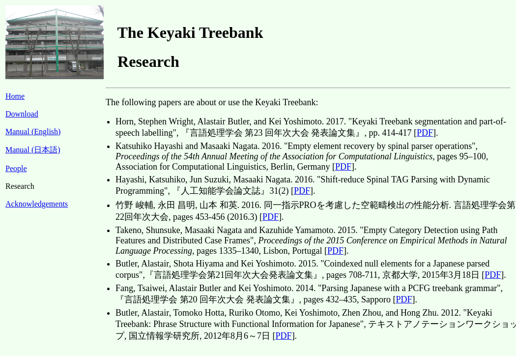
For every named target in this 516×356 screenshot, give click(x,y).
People (16, 168)
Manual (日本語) (32, 150)
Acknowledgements (36, 204)
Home (15, 96)
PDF (425, 133)
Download (21, 114)
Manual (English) (32, 131)
